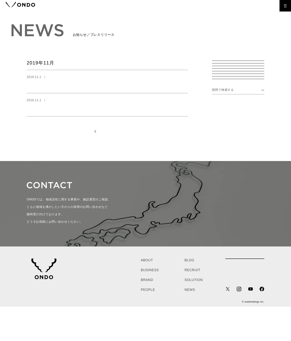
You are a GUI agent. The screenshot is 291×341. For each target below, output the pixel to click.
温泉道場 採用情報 (238, 111)
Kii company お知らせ (238, 122)
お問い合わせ (211, 238)
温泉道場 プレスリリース (66, 77)
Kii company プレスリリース (238, 134)
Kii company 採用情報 (238, 145)
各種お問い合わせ (245, 296)
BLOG (189, 294)
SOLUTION (193, 314)
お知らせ (238, 76)
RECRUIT (262, 5)
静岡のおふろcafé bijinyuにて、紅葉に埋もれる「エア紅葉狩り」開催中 (77, 108)
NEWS (189, 324)
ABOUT (147, 294)
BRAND (147, 314)
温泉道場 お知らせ (238, 88)
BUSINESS (150, 304)
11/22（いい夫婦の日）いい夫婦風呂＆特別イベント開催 (67, 84)
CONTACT (239, 5)
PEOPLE (148, 324)
